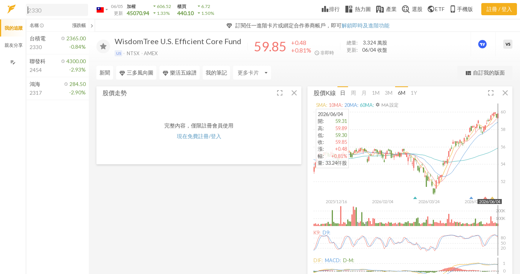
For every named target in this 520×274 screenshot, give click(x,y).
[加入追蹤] (103, 46)
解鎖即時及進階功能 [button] (365, 25)
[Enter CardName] (252, 73)
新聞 (104, 72)
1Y (414, 92)
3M (388, 92)
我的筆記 (216, 72)
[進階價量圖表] (483, 44)
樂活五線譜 (179, 72)
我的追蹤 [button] (14, 28)
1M (376, 92)
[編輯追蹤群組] (12, 62)
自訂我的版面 (485, 72)
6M (401, 92)
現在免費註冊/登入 (199, 136)
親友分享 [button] (14, 45)
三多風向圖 (136, 72)
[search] (57, 10)
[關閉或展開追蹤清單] (92, 25)
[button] (55, 9)
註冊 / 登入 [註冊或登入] (499, 9)
